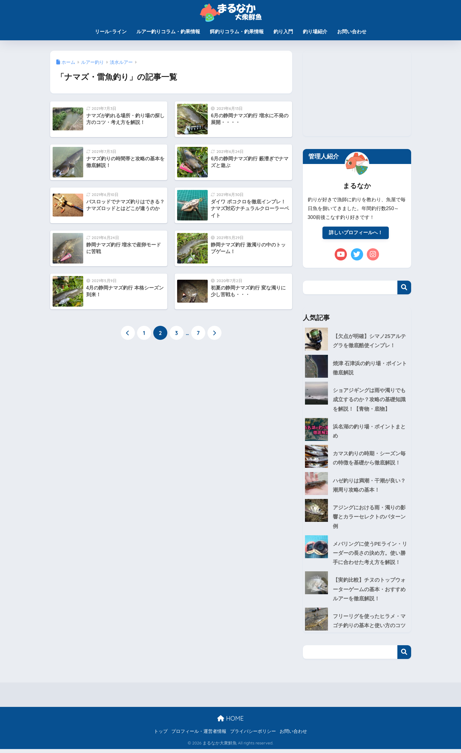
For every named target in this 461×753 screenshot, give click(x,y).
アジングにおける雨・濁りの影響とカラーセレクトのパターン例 (355, 519)
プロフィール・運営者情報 (198, 735)
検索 (404, 288)
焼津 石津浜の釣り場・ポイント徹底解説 (370, 368)
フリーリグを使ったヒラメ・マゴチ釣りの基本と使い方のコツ (369, 624)
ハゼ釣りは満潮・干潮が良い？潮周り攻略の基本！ (369, 487)
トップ (161, 735)
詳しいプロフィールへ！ (356, 232)
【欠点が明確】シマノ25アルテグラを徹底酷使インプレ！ (369, 341)
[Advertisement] (357, 93)
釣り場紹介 (315, 31)
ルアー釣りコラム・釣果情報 (168, 31)
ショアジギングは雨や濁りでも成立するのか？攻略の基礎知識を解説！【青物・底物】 (355, 400)
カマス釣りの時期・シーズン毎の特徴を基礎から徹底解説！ (369, 459)
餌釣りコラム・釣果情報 (237, 31)
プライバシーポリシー (253, 735)
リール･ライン (111, 31)
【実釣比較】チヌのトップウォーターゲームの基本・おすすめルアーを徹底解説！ (355, 592)
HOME (230, 722)
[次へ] (214, 333)
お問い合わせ (351, 31)
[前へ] (128, 333)
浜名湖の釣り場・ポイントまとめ (369, 432)
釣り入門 (283, 31)
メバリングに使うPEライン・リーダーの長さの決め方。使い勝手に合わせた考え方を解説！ (356, 556)
